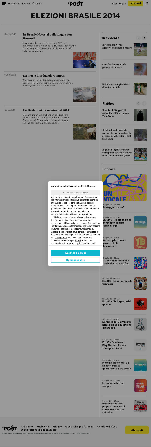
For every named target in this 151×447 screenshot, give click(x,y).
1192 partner (61, 237)
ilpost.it (78, 240)
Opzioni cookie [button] (75, 260)
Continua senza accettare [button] (75, 193)
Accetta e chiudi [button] (75, 252)
